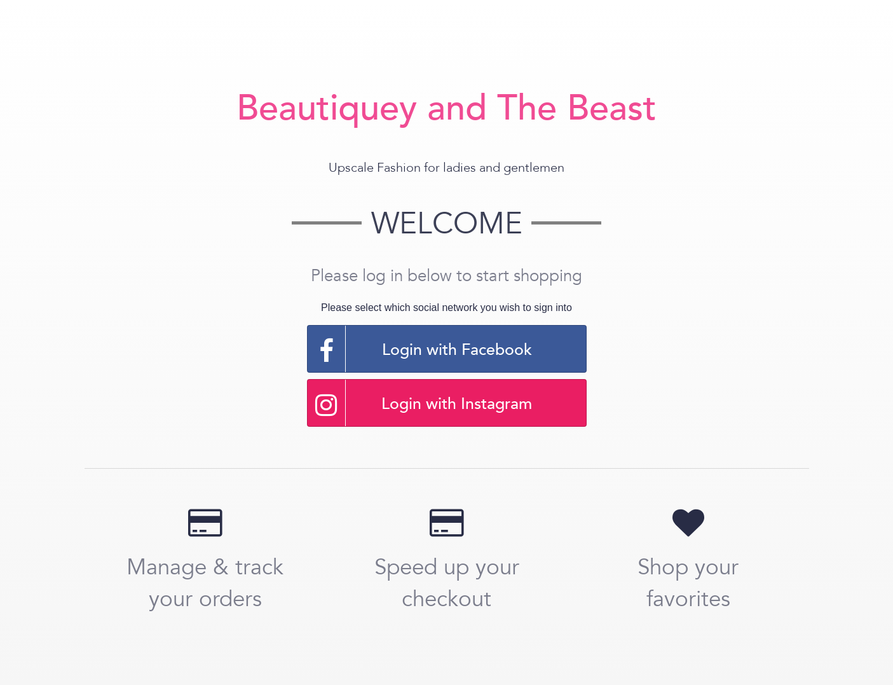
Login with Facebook (420, 349)
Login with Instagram (420, 403)
